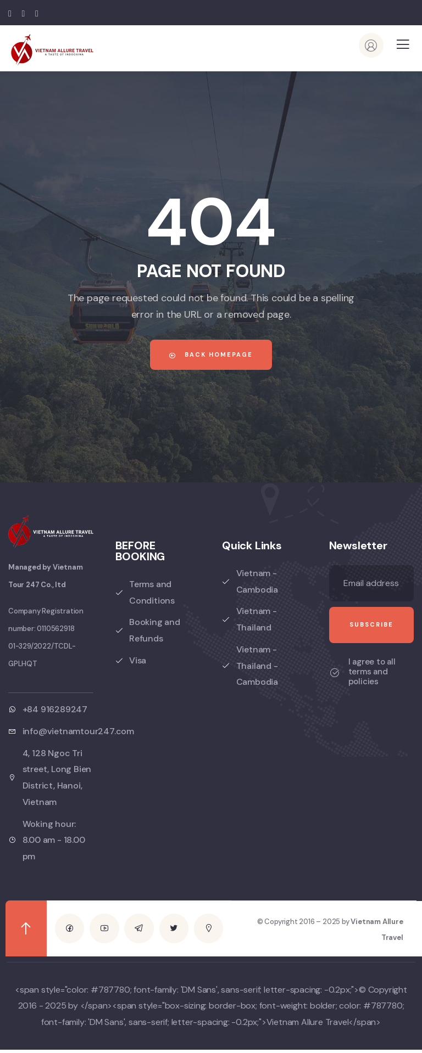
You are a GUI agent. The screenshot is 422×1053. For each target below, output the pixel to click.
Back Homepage (211, 354)
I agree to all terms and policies (372, 671)
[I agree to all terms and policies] (334, 672)
